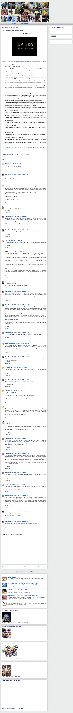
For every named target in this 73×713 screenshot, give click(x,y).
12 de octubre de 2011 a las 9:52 (21, 229)
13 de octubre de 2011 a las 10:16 (17, 390)
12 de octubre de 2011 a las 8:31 (16, 163)
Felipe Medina (8, 367)
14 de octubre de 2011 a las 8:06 (21, 521)
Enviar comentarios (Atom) (27, 571)
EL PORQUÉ (13, 23)
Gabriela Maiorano (9, 343)
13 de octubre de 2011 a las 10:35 (16, 422)
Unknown (7, 390)
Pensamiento (14, 156)
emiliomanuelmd (19, 708)
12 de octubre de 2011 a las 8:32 (21, 174)
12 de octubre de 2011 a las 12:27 (15, 281)
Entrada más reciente (7, 567)
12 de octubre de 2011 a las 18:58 (21, 379)
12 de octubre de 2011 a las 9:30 (19, 184)
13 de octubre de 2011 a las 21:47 (20, 511)
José (6, 407)
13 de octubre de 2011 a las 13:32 (21, 495)
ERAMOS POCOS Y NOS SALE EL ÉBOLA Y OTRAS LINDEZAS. (22, 595)
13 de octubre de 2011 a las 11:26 (21, 453)
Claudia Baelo (8, 184)
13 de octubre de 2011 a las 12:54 (17, 484)
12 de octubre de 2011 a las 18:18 (19, 367)
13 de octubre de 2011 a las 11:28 (21, 472)
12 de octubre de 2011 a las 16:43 (21, 356)
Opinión (8, 156)
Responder (7, 170)
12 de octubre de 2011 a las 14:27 (21, 304)
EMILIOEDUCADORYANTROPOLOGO (23, 4)
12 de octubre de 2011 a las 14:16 (21, 291)
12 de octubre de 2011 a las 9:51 (21, 216)
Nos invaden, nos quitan (8, 683)
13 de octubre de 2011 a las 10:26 (15, 407)
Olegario (7, 484)
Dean (6, 240)
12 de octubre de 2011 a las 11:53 (15, 240)
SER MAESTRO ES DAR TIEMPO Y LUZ (16, 602)
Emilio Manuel (8, 174)
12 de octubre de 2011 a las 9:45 (15, 206)
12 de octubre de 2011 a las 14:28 (21, 332)
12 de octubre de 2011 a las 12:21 (17, 251)
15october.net (21, 61)
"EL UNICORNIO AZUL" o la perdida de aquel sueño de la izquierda (22, 583)
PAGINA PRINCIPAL (24, 23)
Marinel (7, 163)
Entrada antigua (42, 567)
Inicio (25, 567)
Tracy (6, 281)
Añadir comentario (7, 530)
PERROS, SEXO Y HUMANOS (14, 577)
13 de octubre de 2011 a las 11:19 (21, 438)
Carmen (7, 422)
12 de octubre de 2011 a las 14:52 (22, 343)
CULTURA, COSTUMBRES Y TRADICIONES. (17, 589)
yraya (6, 206)
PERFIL (5, 23)
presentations (10, 708)
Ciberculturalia (8, 511)
